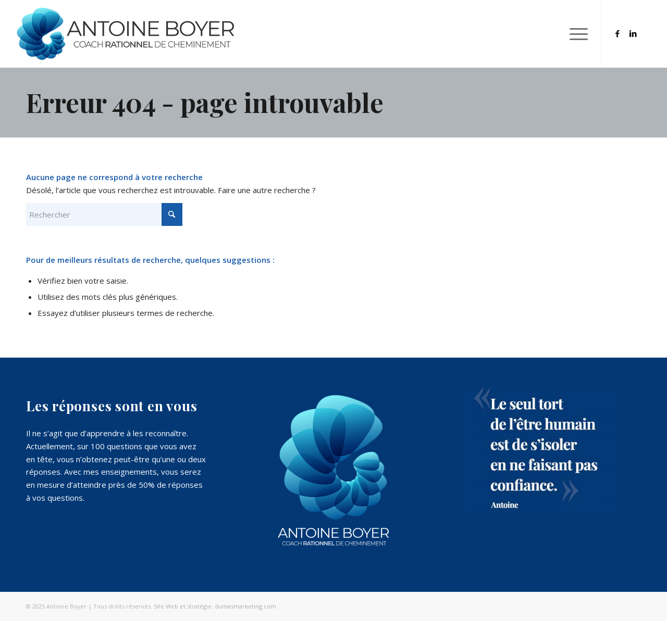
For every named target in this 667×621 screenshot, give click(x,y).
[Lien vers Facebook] (617, 33)
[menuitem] (575, 34)
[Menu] (575, 34)
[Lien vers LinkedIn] (633, 33)
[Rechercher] (104, 214)
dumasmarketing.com (245, 606)
